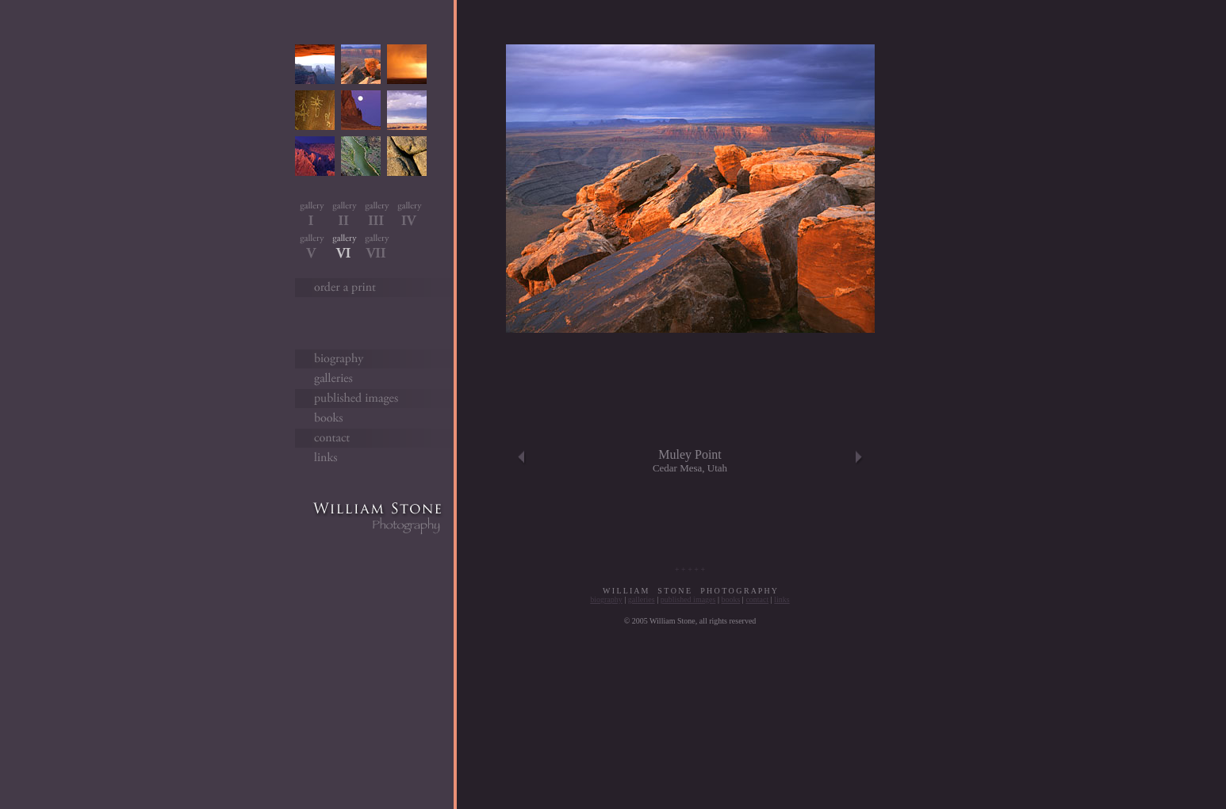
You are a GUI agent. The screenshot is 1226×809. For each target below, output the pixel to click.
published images (688, 599)
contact (756, 599)
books (730, 599)
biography (606, 599)
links (781, 599)
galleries (641, 599)
